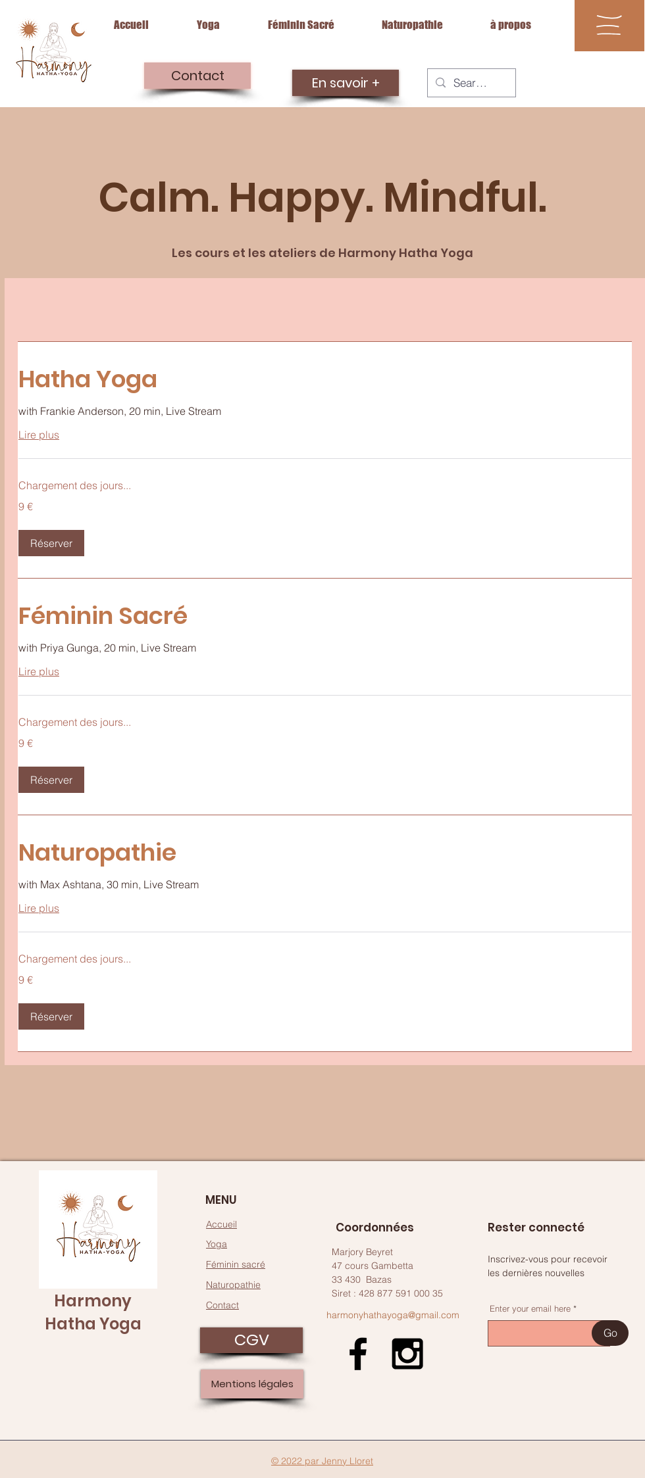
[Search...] (470, 83)
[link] (324, 379)
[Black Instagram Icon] (407, 1353)
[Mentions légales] (252, 1384)
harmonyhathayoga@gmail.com (392, 1315)
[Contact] (197, 75)
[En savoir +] (345, 83)
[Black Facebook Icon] (358, 1353)
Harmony (93, 1301)
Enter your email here (530, 1308)
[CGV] (251, 1340)
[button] (609, 25)
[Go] (610, 1333)
